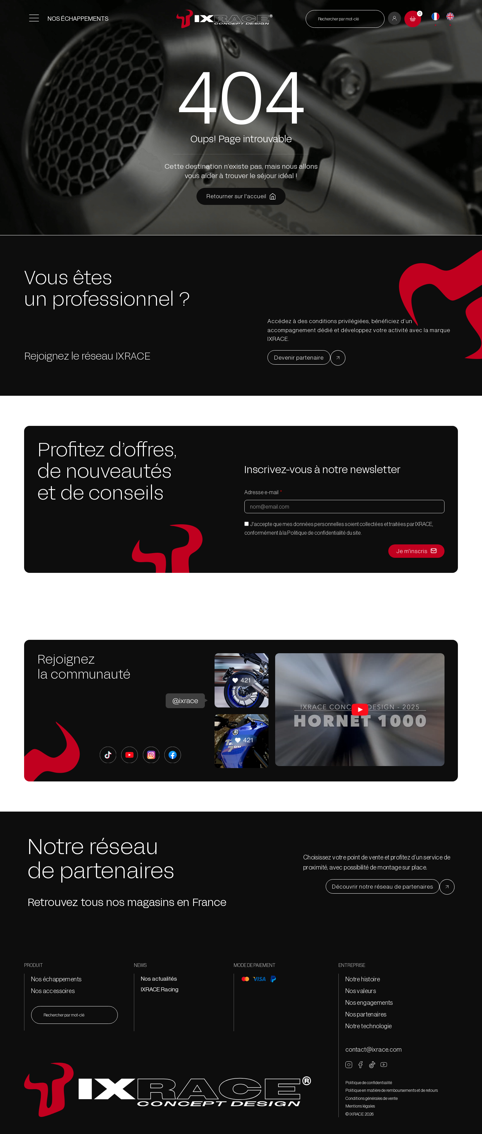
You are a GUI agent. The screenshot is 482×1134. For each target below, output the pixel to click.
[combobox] (345, 19)
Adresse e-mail (261, 492)
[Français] (435, 16)
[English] (450, 16)
